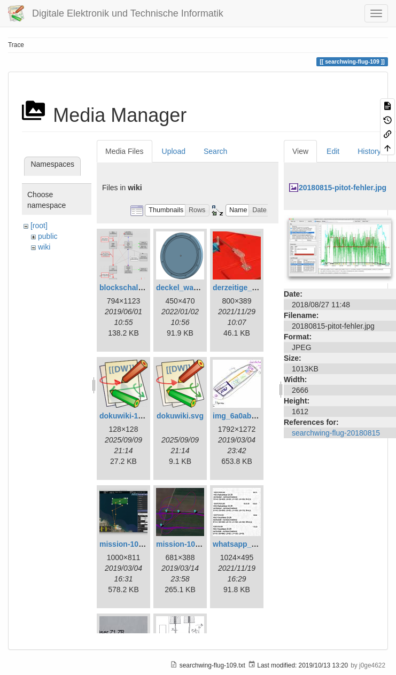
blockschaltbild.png (134, 287)
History (369, 151)
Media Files (124, 151)
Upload (173, 151)
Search (215, 151)
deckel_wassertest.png (197, 287)
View (300, 151)
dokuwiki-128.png (130, 416)
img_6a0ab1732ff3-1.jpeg (257, 416)
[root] (39, 225)
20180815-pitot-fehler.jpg (342, 187)
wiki (44, 247)
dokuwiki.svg (180, 416)
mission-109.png (185, 544)
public (48, 236)
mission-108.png (128, 544)
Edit (333, 151)
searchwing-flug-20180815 (336, 433)
